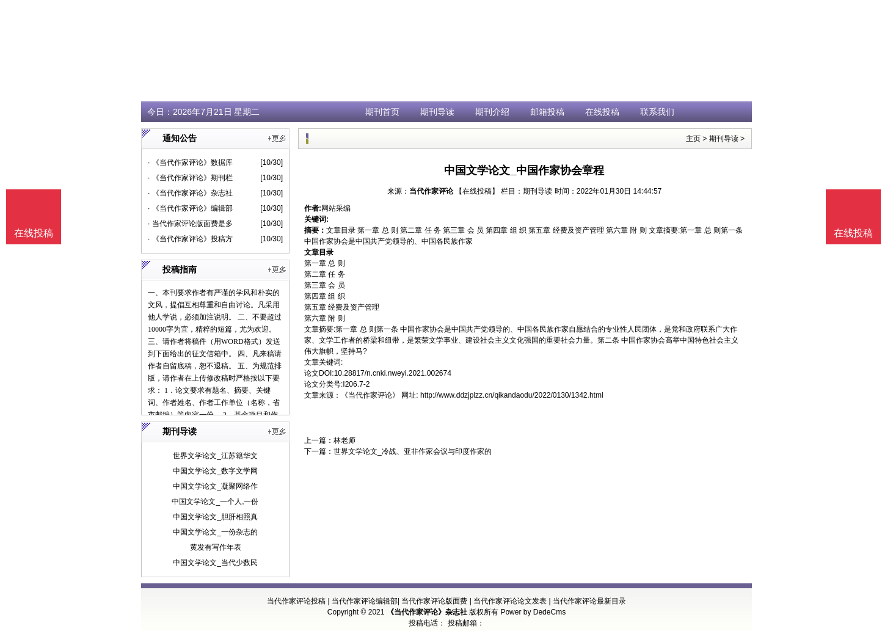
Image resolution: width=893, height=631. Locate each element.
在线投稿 (602, 112)
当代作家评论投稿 (296, 601)
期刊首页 (382, 112)
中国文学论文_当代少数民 (215, 562)
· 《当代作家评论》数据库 (190, 162)
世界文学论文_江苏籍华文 (215, 455)
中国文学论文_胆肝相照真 (215, 516)
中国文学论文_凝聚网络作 (215, 486)
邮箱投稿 (547, 112)
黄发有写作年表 (215, 547)
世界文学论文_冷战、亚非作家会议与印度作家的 (413, 451)
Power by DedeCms (533, 612)
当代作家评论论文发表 (510, 601)
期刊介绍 (492, 112)
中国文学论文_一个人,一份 (215, 501)
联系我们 (657, 112)
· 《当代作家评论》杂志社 (190, 193)
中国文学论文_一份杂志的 (215, 532)
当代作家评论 (431, 191)
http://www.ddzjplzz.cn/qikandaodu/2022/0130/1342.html (511, 395)
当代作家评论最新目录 (589, 601)
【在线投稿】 (477, 191)
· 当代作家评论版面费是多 (190, 223)
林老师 (344, 440)
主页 (693, 138)
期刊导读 (437, 112)
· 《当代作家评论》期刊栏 (190, 177)
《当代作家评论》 (370, 395)
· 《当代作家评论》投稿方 (190, 239)
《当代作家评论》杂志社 (427, 612)
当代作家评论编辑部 (365, 601)
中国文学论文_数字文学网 (215, 471)
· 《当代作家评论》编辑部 (190, 208)
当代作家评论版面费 (434, 601)
